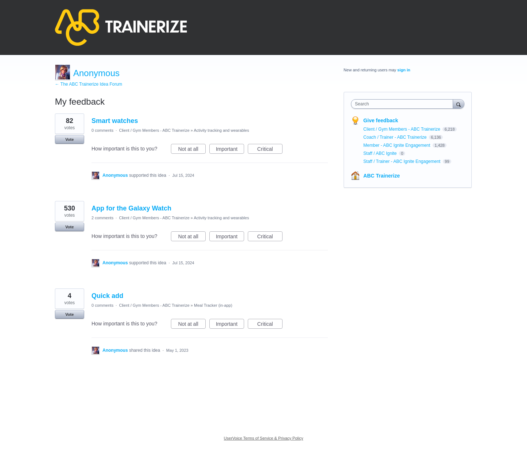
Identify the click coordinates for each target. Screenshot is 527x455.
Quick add (107, 295)
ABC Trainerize (381, 176)
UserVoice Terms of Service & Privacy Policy (263, 438)
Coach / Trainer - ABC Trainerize (395, 137)
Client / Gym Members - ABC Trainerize (154, 130)
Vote (69, 139)
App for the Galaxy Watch (131, 208)
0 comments (102, 130)
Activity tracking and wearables (221, 130)
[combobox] (404, 104)
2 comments (102, 218)
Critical (270, 150)
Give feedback (380, 120)
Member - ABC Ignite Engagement (397, 145)
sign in (403, 70)
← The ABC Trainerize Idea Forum (88, 84)
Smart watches (114, 120)
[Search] (458, 103)
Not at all (192, 150)
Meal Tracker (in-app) (213, 305)
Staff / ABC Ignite (380, 153)
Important (230, 150)
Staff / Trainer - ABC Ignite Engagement (402, 161)
